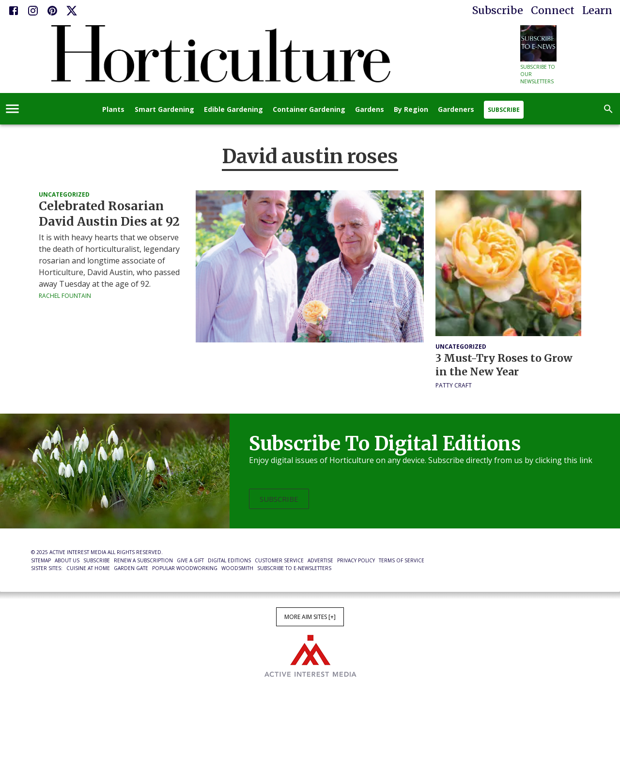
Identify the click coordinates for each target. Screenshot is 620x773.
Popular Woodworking (184, 568)
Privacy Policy (356, 560)
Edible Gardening (233, 110)
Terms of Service (401, 560)
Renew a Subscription (143, 560)
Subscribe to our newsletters (537, 74)
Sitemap (41, 560)
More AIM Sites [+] (310, 617)
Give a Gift (190, 560)
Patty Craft (453, 385)
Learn (597, 10)
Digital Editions (229, 560)
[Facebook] (13, 10)
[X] (72, 10)
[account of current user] (12, 108)
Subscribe (497, 10)
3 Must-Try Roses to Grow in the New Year (504, 365)
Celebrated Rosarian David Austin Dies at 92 (109, 214)
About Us (67, 560)
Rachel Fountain (65, 296)
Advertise (320, 560)
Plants (113, 110)
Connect (552, 10)
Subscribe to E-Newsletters (294, 568)
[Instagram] (33, 10)
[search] (608, 109)
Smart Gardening (164, 110)
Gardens (369, 110)
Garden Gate (131, 568)
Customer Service (279, 560)
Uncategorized (64, 194)
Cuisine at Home (88, 568)
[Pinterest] (52, 10)
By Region (411, 110)
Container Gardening (309, 110)
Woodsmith (237, 568)
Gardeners (456, 110)
